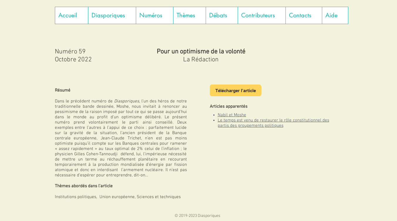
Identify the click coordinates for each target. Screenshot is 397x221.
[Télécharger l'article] (235, 90)
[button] (112, 15)
